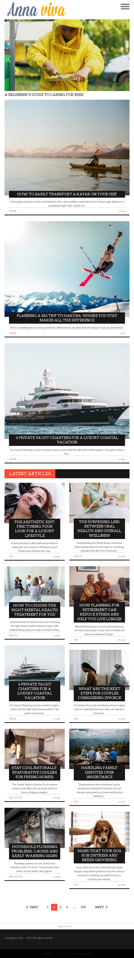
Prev (34, 907)
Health (13, 635)
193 (83, 907)
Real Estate (15, 797)
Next (99, 907)
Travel (13, 211)
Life (11, 556)
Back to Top (65, 926)
